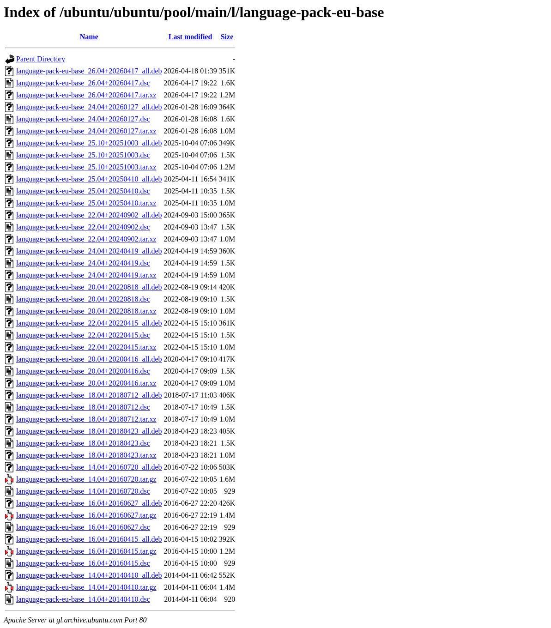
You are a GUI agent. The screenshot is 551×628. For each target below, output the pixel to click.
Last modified (190, 37)
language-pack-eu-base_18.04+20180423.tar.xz (86, 455)
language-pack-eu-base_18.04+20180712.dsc (83, 407)
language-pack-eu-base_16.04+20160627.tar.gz (86, 515)
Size (227, 37)
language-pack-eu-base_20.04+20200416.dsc (83, 371)
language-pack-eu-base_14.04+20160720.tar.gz (86, 479)
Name (89, 37)
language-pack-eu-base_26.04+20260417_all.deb (89, 71)
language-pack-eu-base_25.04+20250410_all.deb (89, 179)
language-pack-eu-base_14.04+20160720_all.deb (89, 467)
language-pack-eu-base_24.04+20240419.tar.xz (86, 275)
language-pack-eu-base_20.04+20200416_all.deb (89, 359)
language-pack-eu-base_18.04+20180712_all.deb (89, 395)
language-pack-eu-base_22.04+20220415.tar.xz (86, 347)
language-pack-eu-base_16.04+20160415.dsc (83, 563)
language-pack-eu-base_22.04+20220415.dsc (83, 335)
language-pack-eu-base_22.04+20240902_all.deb (89, 215)
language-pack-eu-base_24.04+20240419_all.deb (89, 251)
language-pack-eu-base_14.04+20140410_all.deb (89, 575)
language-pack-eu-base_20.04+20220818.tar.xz (86, 311)
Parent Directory (40, 59)
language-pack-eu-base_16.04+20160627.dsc (83, 527)
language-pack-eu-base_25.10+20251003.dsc (83, 155)
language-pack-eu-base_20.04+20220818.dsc (83, 299)
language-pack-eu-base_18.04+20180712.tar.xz (86, 419)
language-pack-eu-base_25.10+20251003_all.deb (89, 143)
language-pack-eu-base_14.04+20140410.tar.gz (86, 587)
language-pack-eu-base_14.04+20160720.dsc (83, 491)
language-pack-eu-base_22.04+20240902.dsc (83, 227)
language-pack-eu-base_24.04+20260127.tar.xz (86, 131)
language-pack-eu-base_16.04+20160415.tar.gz (86, 551)
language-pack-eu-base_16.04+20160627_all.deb (89, 503)
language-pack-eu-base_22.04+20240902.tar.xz (86, 239)
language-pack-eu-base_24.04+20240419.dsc (83, 263)
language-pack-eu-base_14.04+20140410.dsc (83, 599)
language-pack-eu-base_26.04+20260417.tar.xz (86, 95)
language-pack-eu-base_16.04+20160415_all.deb (89, 539)
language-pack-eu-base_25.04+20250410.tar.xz (86, 203)
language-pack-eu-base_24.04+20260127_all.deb (89, 107)
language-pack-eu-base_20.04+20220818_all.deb (89, 287)
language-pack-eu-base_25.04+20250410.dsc (83, 191)
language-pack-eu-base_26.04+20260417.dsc (83, 83)
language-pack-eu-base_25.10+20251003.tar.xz (86, 167)
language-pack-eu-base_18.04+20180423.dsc (83, 443)
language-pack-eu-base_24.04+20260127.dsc (83, 119)
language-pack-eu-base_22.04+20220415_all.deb (89, 323)
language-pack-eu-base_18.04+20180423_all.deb (89, 431)
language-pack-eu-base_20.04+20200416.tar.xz (86, 383)
